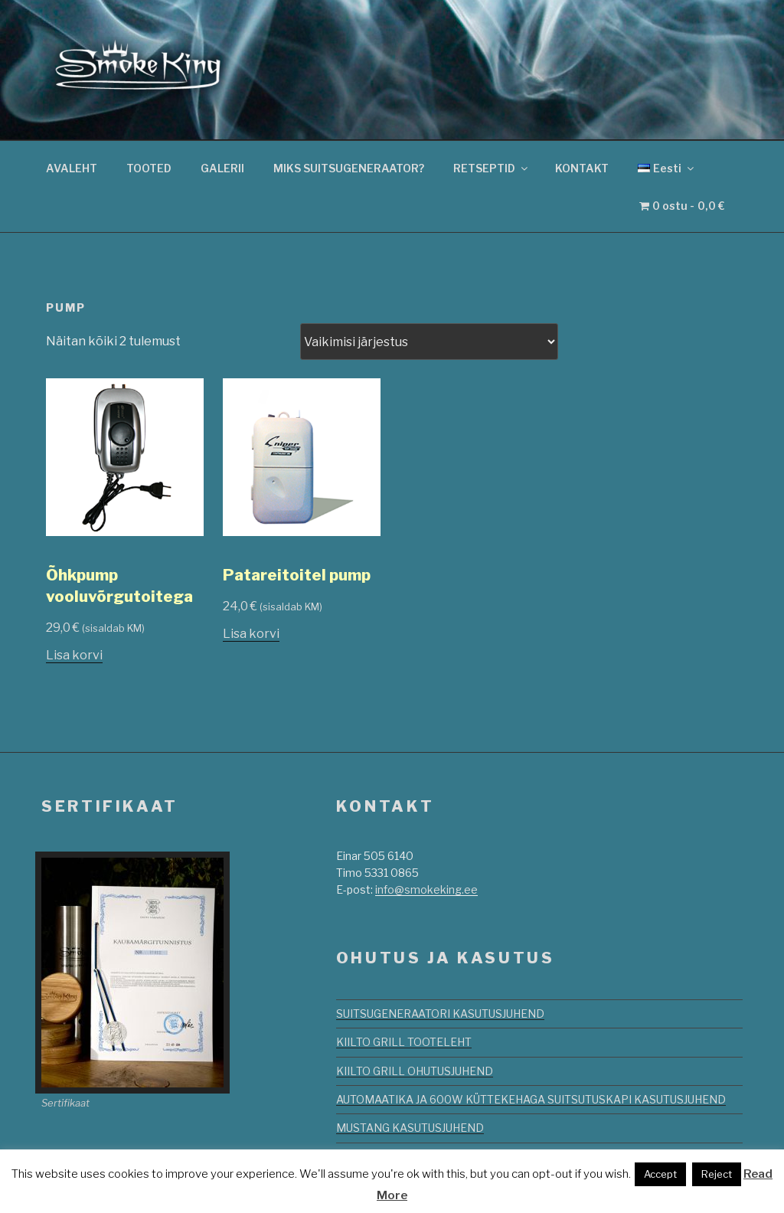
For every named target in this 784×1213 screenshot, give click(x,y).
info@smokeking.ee (426, 889)
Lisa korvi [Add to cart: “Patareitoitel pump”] (251, 633)
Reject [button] (716, 1174)
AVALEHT (71, 168)
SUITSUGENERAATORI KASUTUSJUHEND (440, 1013)
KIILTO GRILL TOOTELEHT (404, 1041)
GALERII (222, 168)
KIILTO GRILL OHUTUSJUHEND (414, 1070)
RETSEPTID (491, 168)
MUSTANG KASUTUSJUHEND (410, 1127)
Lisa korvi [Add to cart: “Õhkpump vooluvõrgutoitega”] (74, 655)
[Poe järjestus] (429, 341)
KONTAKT (582, 168)
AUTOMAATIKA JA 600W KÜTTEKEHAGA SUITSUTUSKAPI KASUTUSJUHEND (531, 1099)
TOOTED (149, 168)
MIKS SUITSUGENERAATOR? (348, 168)
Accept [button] (660, 1174)
